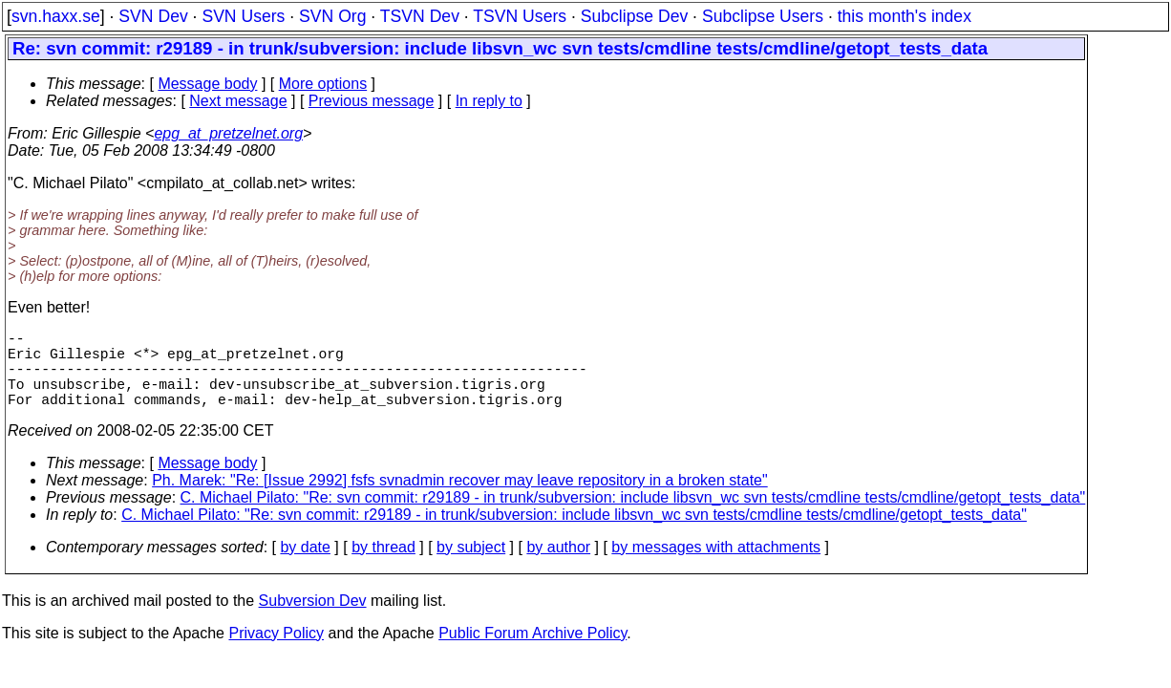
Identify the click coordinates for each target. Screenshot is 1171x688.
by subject (470, 566)
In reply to (489, 101)
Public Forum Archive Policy (532, 652)
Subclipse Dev (634, 16)
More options (323, 83)
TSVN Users (519, 16)
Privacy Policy (276, 652)
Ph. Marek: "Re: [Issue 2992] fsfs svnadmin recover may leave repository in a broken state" (460, 499)
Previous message (372, 101)
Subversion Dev (313, 620)
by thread (383, 566)
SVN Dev (152, 16)
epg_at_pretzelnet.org (228, 133)
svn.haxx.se (55, 16)
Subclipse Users (762, 16)
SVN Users (243, 16)
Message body (207, 83)
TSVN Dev (419, 16)
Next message (238, 101)
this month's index (904, 16)
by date (305, 566)
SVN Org (332, 16)
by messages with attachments (715, 566)
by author (558, 566)
